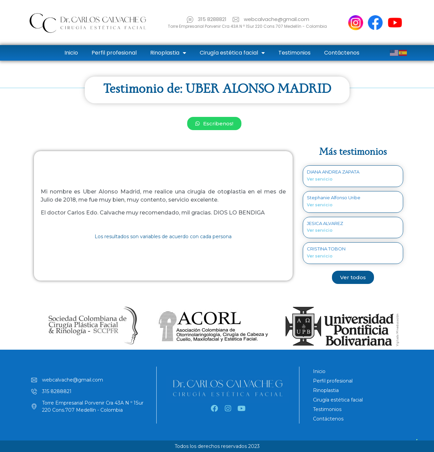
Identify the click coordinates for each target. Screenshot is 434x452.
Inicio (71, 53)
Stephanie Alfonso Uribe (333, 197)
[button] (214, 123)
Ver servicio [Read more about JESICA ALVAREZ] (320, 230)
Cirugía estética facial (232, 53)
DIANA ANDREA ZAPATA (333, 171)
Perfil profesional (114, 53)
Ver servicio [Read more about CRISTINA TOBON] (320, 256)
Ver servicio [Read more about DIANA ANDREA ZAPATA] (320, 179)
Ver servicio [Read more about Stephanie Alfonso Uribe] (320, 204)
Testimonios (294, 53)
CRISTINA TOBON (326, 248)
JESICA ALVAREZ (325, 223)
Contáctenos (341, 53)
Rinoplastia (168, 53)
